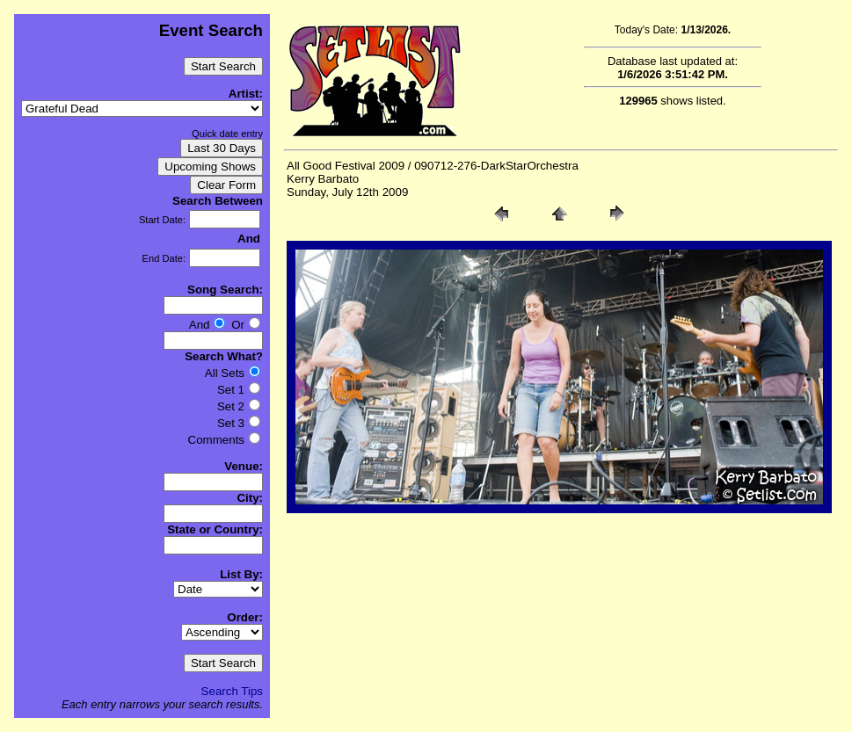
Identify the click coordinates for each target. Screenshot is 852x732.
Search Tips (232, 691)
